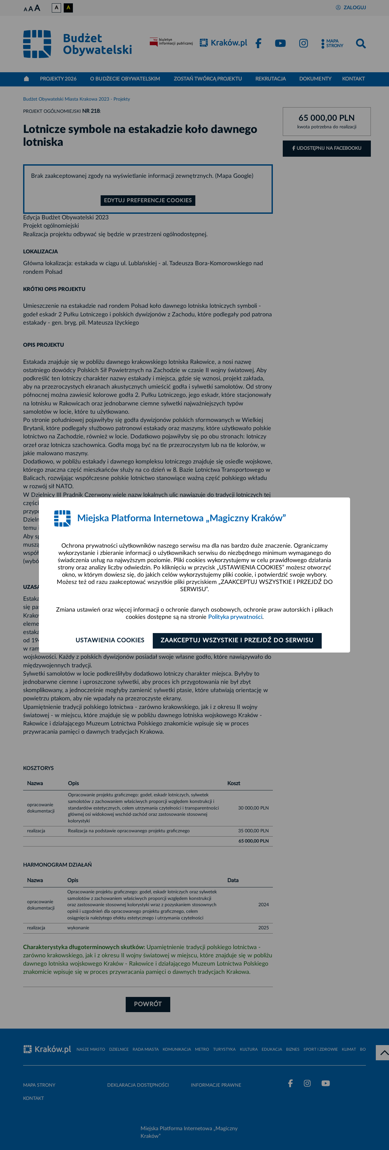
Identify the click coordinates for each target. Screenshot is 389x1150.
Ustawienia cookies (109, 641)
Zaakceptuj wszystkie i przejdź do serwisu (238, 641)
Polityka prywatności (235, 617)
